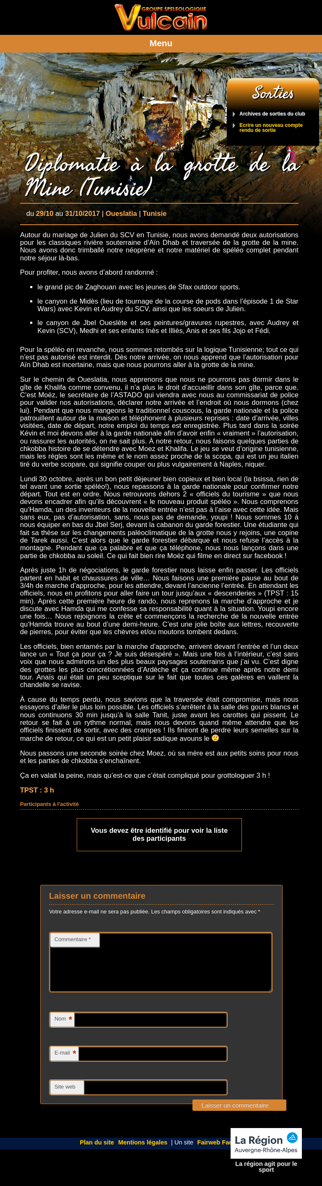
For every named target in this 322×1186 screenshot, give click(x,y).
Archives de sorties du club (272, 114)
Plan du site (97, 1152)
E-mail (65, 1064)
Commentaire (73, 939)
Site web (65, 1097)
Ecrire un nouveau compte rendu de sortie (271, 128)
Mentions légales (142, 1152)
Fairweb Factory (220, 1152)
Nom (63, 1030)
